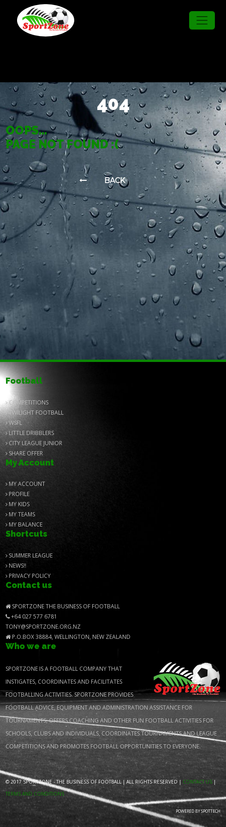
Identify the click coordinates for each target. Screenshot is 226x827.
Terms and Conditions (35, 793)
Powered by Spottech (198, 811)
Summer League (29, 555)
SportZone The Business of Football (63, 606)
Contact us (197, 781)
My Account (25, 484)
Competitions (27, 402)
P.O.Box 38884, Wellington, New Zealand (68, 637)
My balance (24, 524)
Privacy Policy (28, 576)
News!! (16, 566)
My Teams (20, 514)
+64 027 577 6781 (31, 616)
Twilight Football (35, 413)
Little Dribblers (30, 433)
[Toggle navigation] (202, 20)
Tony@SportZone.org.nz (43, 627)
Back (102, 180)
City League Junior (34, 443)
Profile (18, 494)
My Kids (18, 504)
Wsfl (14, 423)
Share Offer (24, 453)
